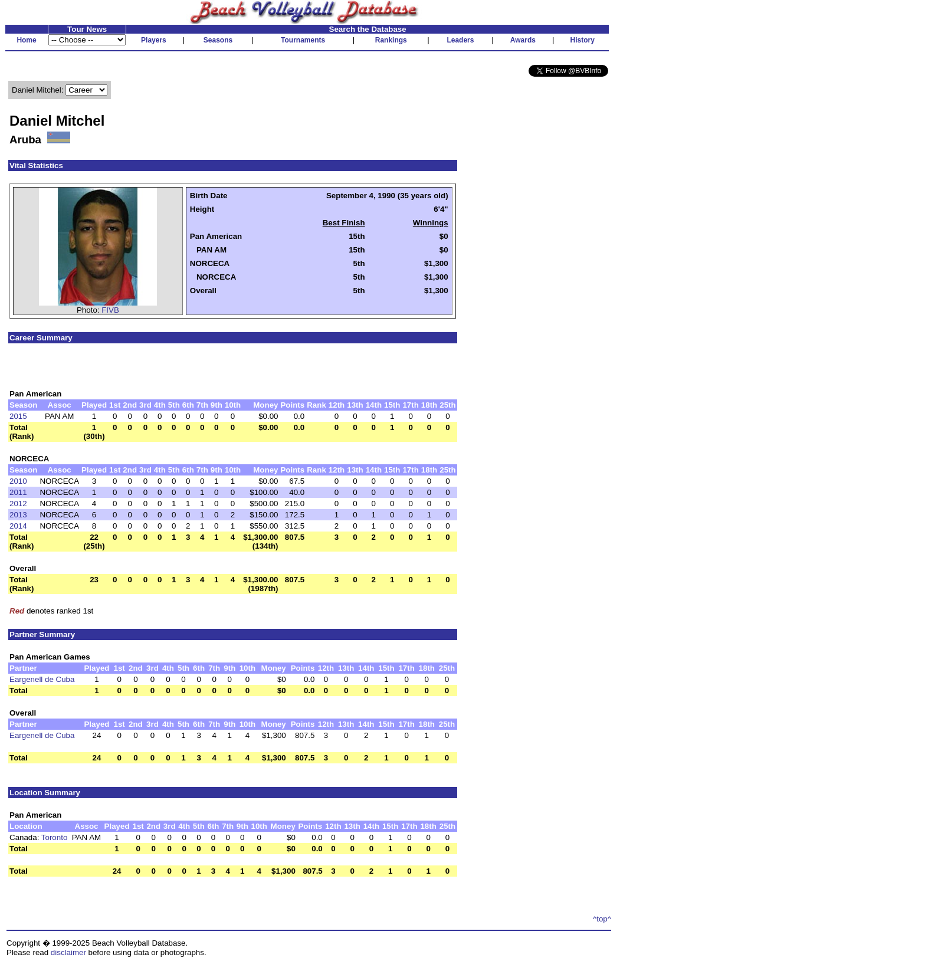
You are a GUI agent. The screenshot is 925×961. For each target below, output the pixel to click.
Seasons (218, 40)
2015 (18, 416)
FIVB (110, 310)
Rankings (391, 40)
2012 (18, 503)
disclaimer (68, 952)
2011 (18, 492)
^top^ (602, 918)
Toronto (54, 837)
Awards (523, 40)
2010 (18, 481)
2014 (18, 526)
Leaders (460, 40)
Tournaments (303, 40)
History (582, 40)
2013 (18, 514)
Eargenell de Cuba (41, 679)
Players (153, 40)
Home (26, 40)
